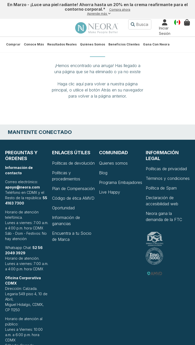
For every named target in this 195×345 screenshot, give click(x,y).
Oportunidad (63, 207)
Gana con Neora (156, 44)
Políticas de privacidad (166, 168)
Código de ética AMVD (73, 198)
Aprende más (99, 13)
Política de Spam (161, 188)
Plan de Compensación (73, 188)
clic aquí (76, 83)
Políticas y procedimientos (66, 175)
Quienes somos (113, 163)
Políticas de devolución (73, 163)
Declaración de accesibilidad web (162, 200)
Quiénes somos (92, 44)
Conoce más (34, 44)
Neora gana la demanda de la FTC (164, 216)
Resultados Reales (62, 44)
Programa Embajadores (120, 182)
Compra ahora (119, 9)
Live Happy (109, 192)
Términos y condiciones (168, 178)
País (177, 22)
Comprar (13, 44)
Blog (103, 172)
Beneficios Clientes (124, 44)
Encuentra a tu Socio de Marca (71, 236)
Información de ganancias (66, 220)
